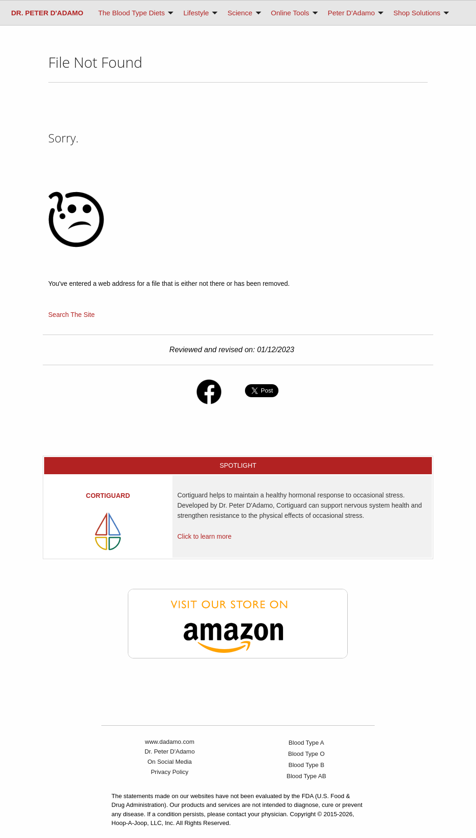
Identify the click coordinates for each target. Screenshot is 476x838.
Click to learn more (204, 536)
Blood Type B (306, 764)
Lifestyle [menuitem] (196, 13)
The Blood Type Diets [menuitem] (131, 13)
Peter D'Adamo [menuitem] (351, 13)
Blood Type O (306, 753)
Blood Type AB (306, 776)
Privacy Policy (169, 771)
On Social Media (169, 761)
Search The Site (71, 314)
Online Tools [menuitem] (290, 13)
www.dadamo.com (169, 741)
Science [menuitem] (239, 13)
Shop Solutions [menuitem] (416, 13)
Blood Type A (306, 742)
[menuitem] (47, 12)
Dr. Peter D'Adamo (170, 751)
